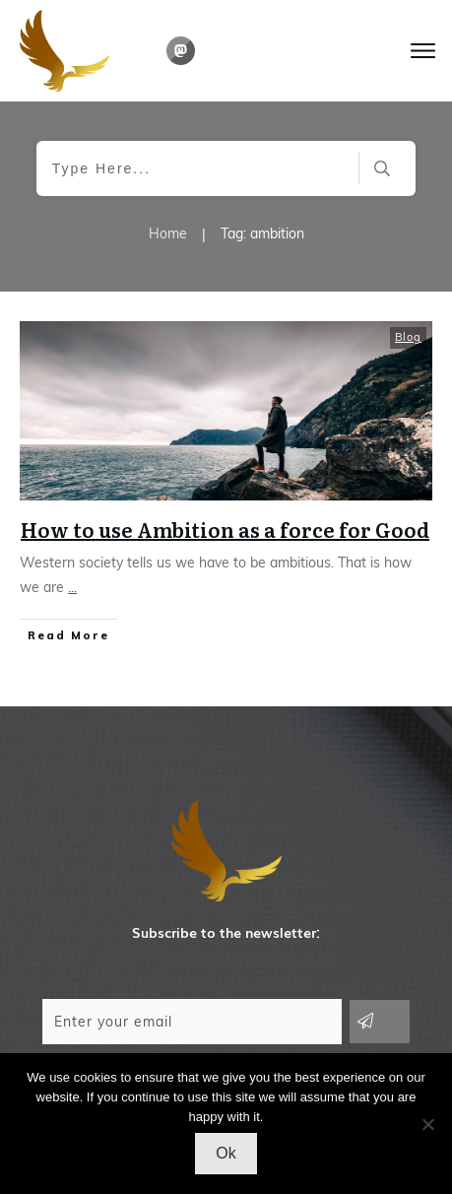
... (72, 587)
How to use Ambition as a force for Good (225, 529)
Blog (408, 337)
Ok (225, 1153)
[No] (427, 1124)
